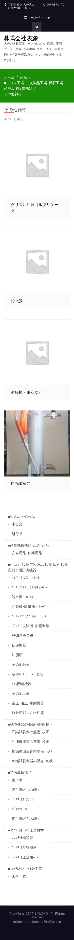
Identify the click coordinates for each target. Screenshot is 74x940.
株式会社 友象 (21, 38)
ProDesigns (52, 921)
